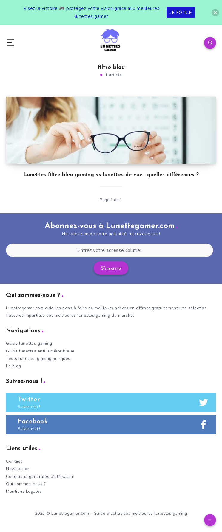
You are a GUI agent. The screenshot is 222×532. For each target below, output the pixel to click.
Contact (14, 461)
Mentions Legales (24, 491)
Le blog (13, 366)
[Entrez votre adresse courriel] (109, 250)
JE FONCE (181, 12)
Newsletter (17, 469)
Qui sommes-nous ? (26, 484)
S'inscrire (111, 268)
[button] (215, 12)
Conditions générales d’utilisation (40, 476)
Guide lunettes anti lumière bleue (40, 351)
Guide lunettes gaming (29, 343)
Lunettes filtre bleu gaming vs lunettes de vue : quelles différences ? (111, 175)
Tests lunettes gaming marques (38, 358)
